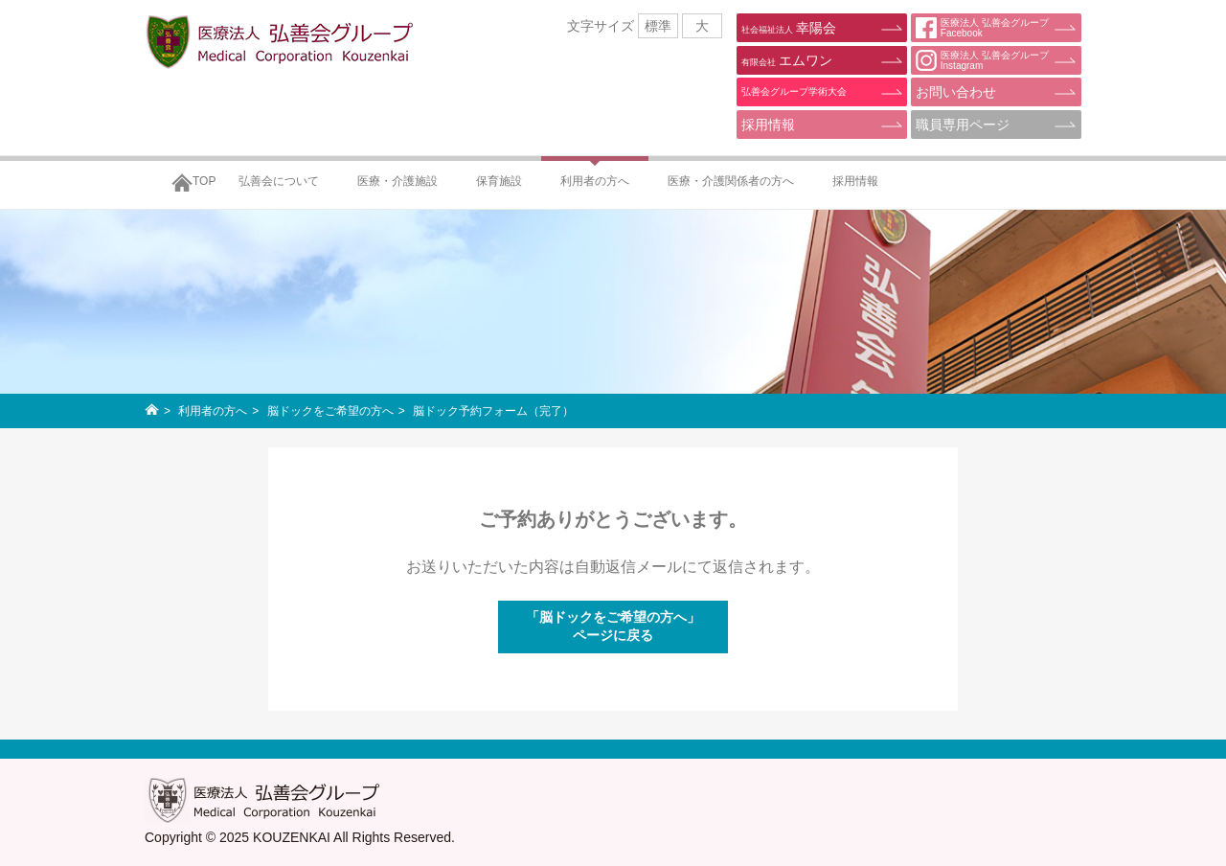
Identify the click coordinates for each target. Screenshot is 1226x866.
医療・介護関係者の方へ (731, 181)
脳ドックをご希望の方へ (330, 411)
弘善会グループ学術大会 (794, 91)
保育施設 (499, 181)
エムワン (786, 60)
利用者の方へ (594, 181)
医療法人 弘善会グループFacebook (982, 27)
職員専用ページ (963, 124)
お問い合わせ (956, 92)
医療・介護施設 (397, 181)
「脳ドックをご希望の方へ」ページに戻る (613, 626)
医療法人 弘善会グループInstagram (982, 60)
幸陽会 (788, 27)
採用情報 (768, 124)
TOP (204, 181)
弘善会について (278, 181)
